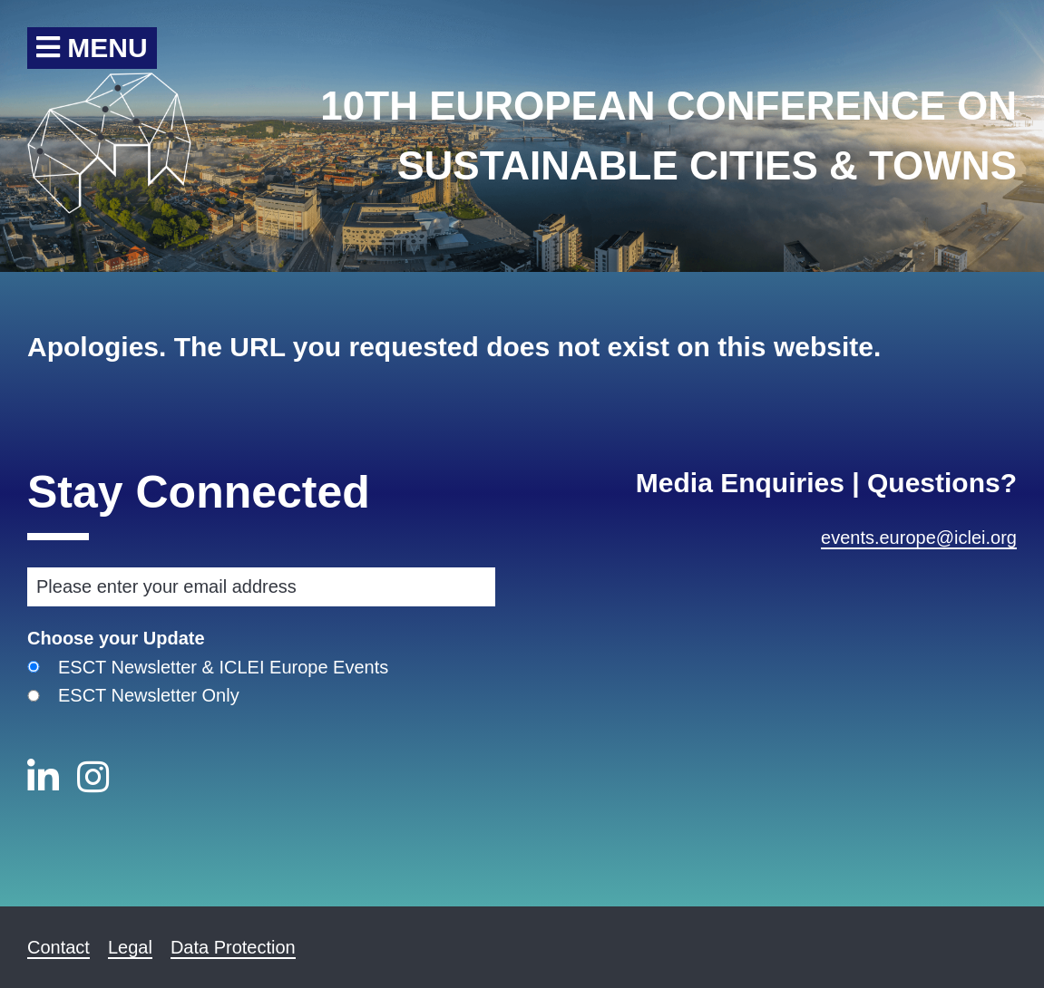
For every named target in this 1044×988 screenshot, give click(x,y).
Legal (130, 947)
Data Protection (233, 947)
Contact (58, 947)
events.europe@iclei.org (919, 537)
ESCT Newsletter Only (148, 695)
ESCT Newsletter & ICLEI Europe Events (223, 667)
